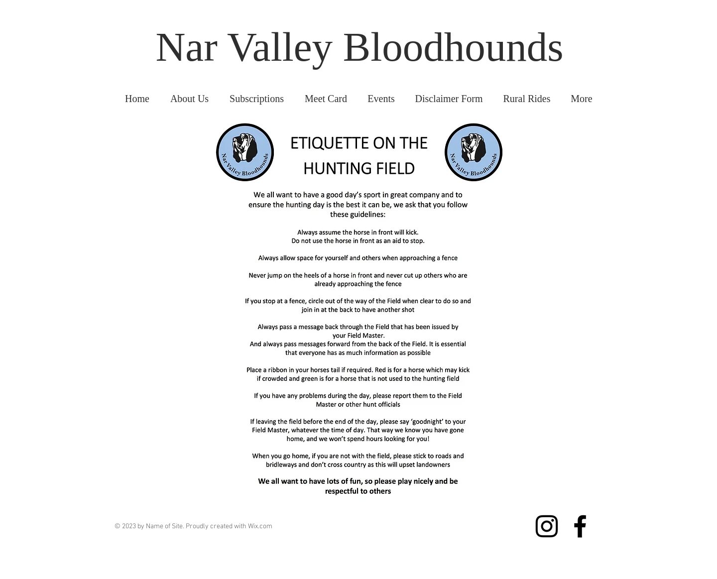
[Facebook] (580, 526)
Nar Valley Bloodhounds (359, 47)
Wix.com (260, 526)
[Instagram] (547, 526)
